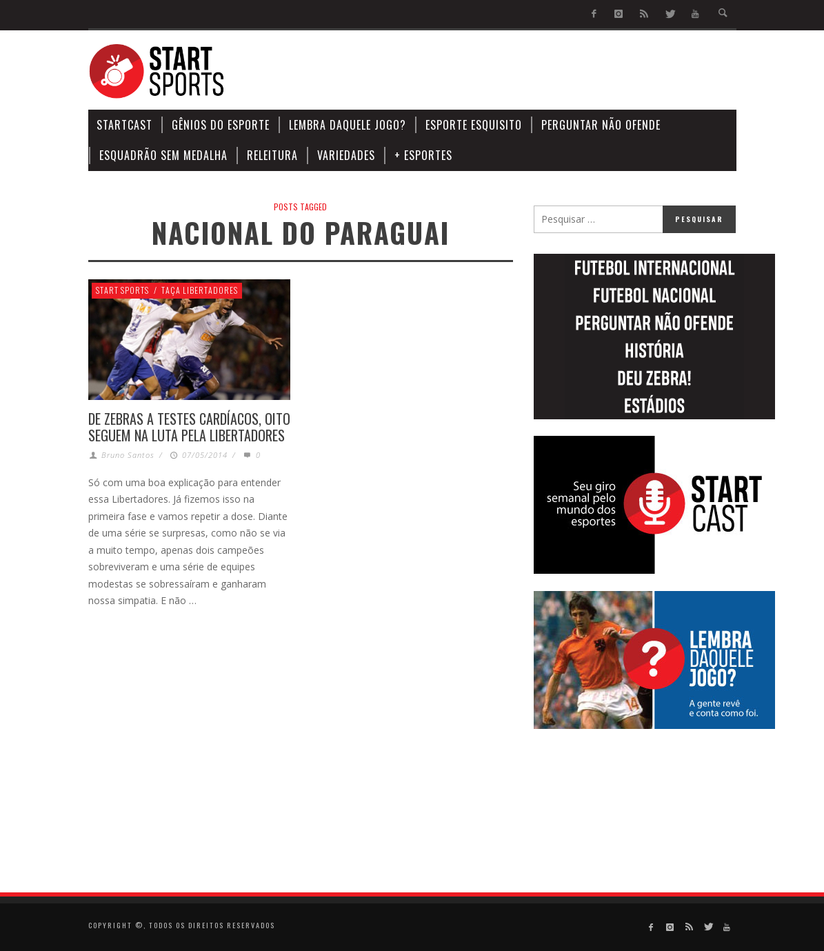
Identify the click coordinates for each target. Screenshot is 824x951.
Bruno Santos (127, 455)
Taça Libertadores (199, 290)
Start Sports (122, 290)
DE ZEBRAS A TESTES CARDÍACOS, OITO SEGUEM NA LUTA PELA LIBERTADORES (189, 427)
